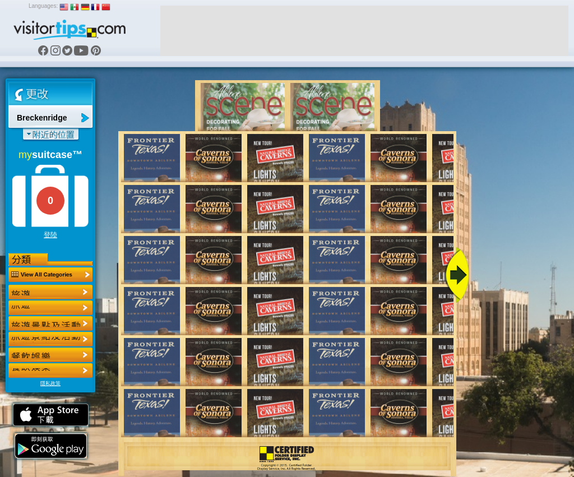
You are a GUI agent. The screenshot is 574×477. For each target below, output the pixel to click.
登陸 (50, 235)
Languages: (43, 6)
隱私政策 (50, 383)
